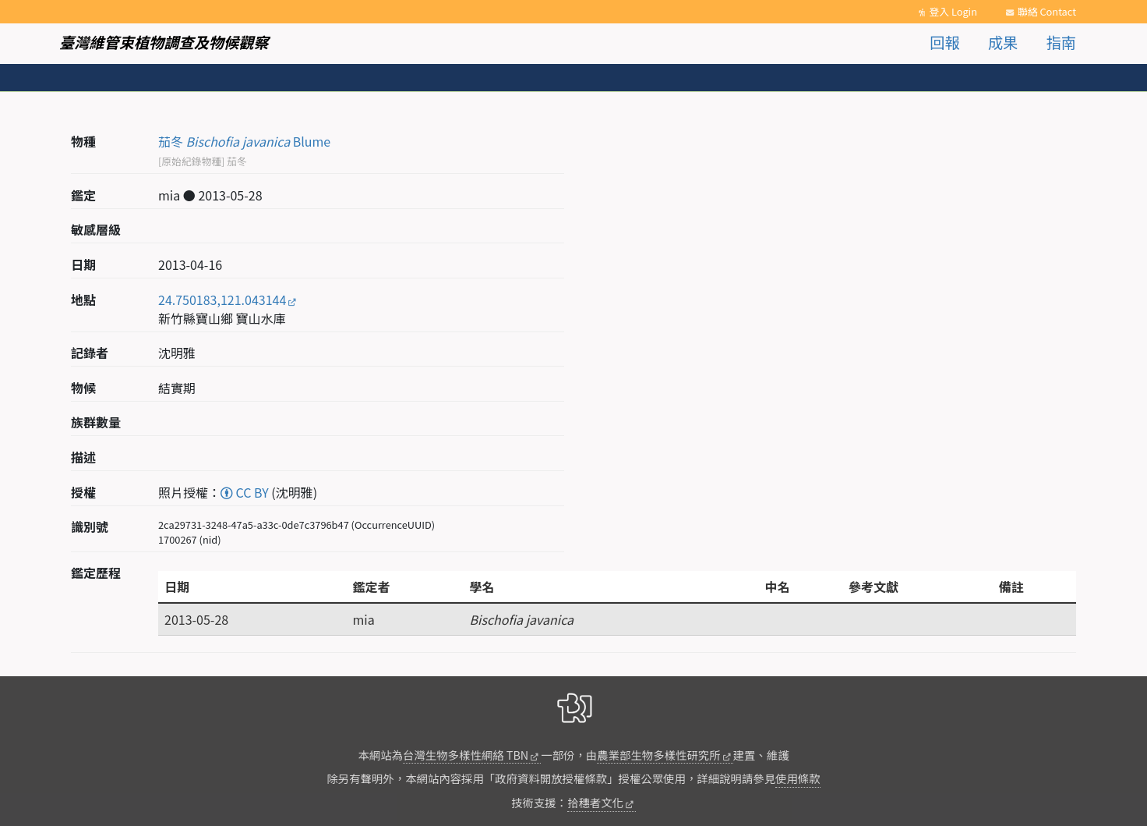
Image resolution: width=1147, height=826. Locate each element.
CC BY (245, 492)
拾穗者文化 (595, 802)
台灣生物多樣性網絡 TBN (465, 754)
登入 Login (953, 11)
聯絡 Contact (1047, 11)
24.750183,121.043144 (222, 299)
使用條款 (798, 778)
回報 (944, 42)
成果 (1003, 42)
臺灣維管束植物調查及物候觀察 (164, 42)
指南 (1061, 42)
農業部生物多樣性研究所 (658, 754)
